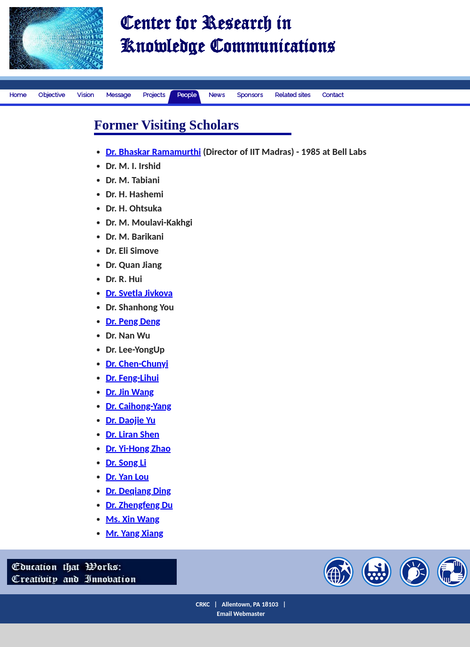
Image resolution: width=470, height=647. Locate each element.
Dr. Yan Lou (127, 476)
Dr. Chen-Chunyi (137, 363)
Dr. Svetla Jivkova (139, 293)
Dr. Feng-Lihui (132, 377)
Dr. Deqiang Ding (138, 490)
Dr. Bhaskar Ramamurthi (153, 151)
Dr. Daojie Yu (131, 420)
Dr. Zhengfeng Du (139, 504)
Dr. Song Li (126, 462)
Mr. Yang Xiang (134, 533)
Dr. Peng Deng (133, 321)
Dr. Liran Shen (132, 434)
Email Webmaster (241, 614)
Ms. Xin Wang (132, 519)
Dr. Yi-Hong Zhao (138, 448)
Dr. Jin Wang (130, 391)
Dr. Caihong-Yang (138, 406)
